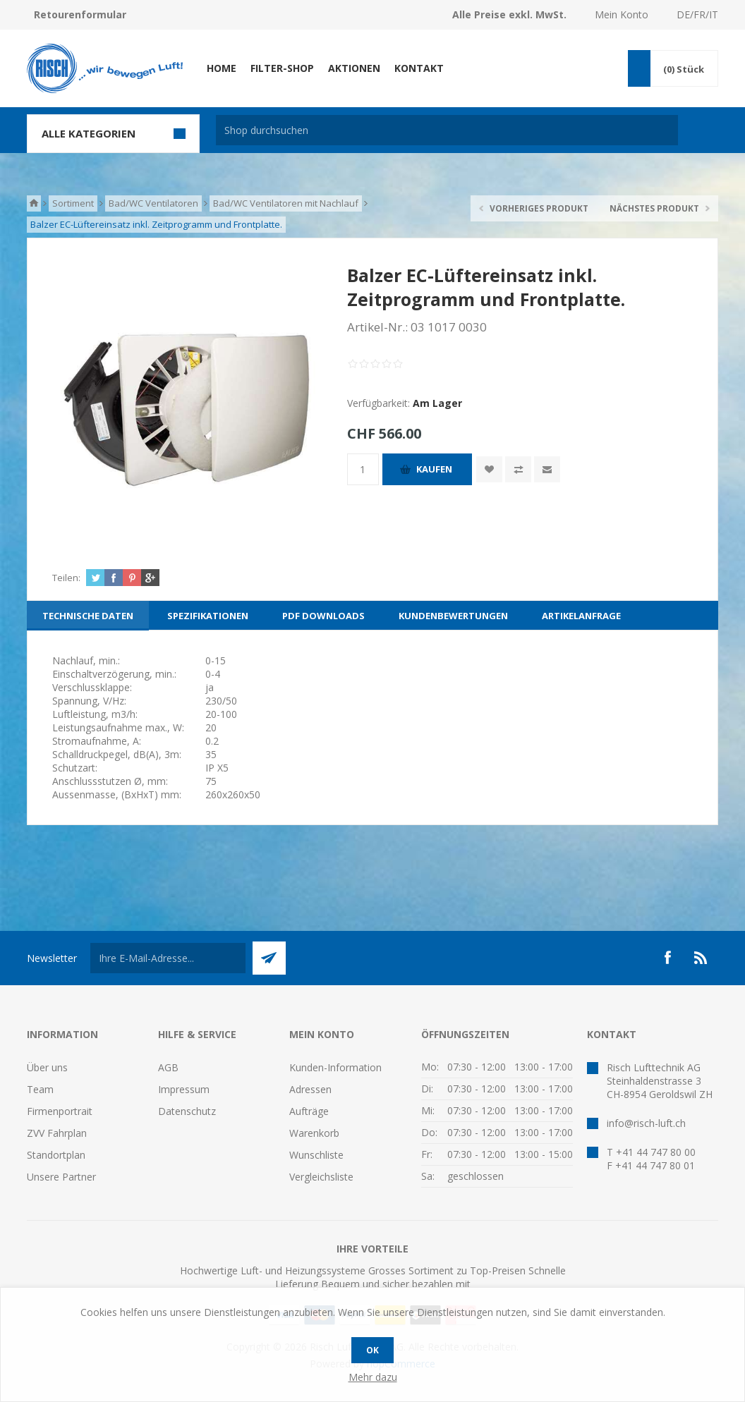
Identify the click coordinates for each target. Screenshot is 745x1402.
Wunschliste (316, 1155)
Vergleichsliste (321, 1176)
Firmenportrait (59, 1111)
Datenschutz (187, 1111)
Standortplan (56, 1155)
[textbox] (447, 130)
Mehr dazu (373, 1377)
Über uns (47, 1067)
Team (40, 1089)
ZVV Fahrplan (57, 1133)
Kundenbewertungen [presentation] (453, 615)
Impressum (184, 1089)
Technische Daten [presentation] (87, 615)
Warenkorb (314, 1133)
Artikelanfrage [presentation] (581, 615)
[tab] (88, 615)
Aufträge (309, 1111)
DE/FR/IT (697, 14)
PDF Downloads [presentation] (323, 615)
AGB (168, 1067)
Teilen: (66, 577)
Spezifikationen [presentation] (207, 615)
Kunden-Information (335, 1067)
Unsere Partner (61, 1176)
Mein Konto (621, 14)
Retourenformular (80, 14)
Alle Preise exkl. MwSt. (509, 14)
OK (372, 1350)
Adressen (310, 1089)
